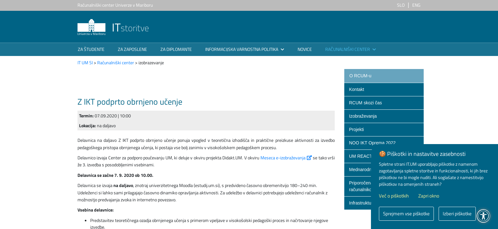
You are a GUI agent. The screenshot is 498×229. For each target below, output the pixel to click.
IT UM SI (85, 62)
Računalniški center (115, 62)
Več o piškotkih (394, 195)
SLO (401, 5)
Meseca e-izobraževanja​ (286, 157)
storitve (113, 28)
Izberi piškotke (457, 213)
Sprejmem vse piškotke (406, 213)
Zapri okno (428, 195)
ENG (416, 5)
